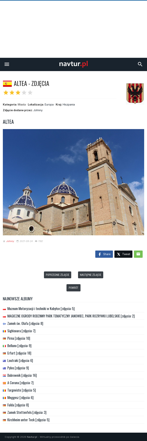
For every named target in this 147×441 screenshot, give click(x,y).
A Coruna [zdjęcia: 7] (20, 382)
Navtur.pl (32, 436)
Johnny (38, 110)
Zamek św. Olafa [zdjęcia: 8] (25, 323)
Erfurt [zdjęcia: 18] (19, 353)
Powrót (73, 287)
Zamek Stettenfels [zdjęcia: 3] (26, 412)
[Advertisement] (73, 29)
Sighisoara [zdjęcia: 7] (21, 330)
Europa (49, 104)
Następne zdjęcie (90, 274)
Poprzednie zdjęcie (57, 274)
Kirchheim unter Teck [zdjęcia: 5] (28, 419)
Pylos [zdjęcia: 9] (18, 367)
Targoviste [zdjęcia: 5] (21, 390)
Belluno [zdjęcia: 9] (19, 345)
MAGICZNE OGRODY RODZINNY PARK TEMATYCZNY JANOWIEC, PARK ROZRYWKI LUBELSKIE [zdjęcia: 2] (71, 315)
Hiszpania (69, 104)
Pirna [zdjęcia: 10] (18, 338)
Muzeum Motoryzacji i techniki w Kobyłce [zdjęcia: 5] (41, 308)
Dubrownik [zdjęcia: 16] (22, 375)
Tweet (123, 254)
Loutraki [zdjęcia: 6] (20, 360)
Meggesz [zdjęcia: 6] (20, 397)
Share (104, 254)
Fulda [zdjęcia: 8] (18, 404)
